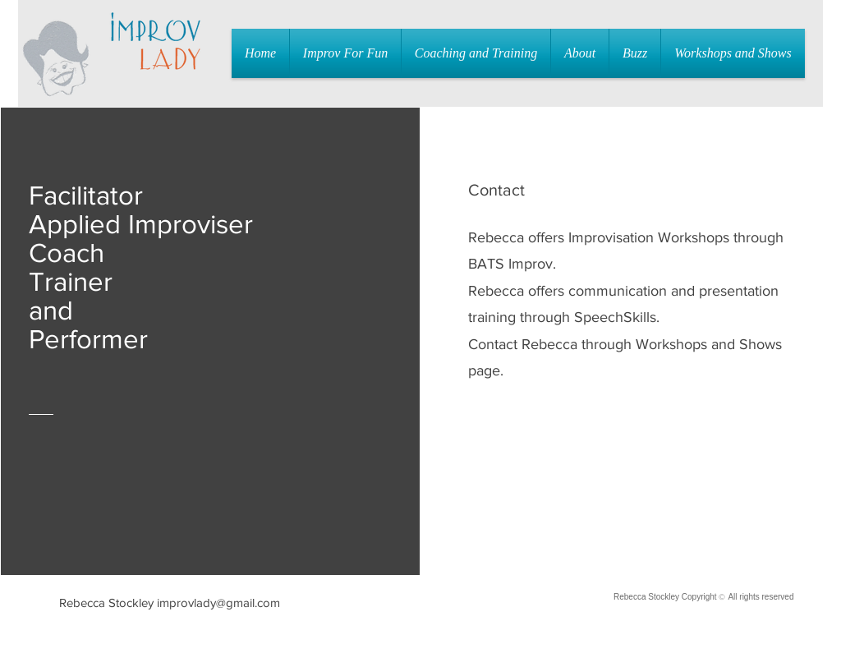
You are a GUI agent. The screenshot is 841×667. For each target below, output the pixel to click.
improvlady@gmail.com (218, 603)
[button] (345, 53)
